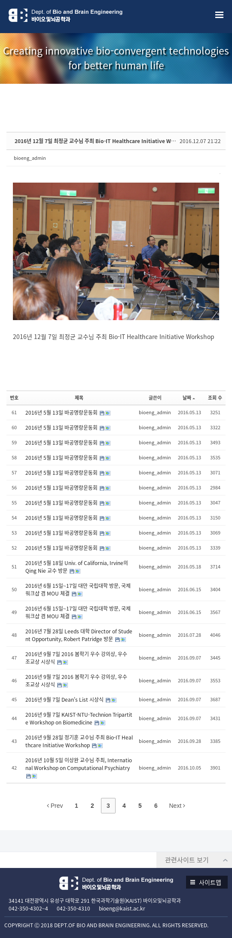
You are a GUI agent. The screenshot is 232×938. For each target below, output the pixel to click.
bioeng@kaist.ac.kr (122, 908)
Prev (55, 805)
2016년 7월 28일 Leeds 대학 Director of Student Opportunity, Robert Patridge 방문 (78, 635)
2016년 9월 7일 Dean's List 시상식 (65, 699)
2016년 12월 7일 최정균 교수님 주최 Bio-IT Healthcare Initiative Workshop (103, 141)
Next (177, 805)
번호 (14, 397)
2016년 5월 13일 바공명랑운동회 (62, 412)
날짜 (189, 397)
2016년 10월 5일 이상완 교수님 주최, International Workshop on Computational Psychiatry (78, 764)
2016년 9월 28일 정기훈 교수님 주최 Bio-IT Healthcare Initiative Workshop (79, 741)
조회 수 (215, 397)
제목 (79, 397)
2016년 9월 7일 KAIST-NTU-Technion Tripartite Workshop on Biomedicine (78, 718)
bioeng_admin (30, 158)
